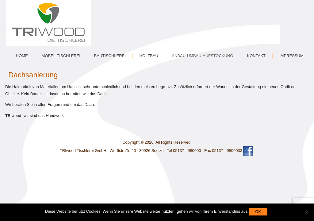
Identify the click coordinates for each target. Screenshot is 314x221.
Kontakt (256, 55)
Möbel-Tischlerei (61, 55)
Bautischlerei (110, 55)
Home (22, 55)
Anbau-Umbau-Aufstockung (202, 55)
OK (258, 211)
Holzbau (149, 55)
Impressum (291, 55)
